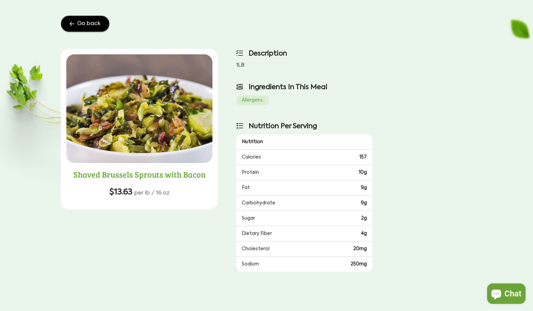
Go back (85, 23)
